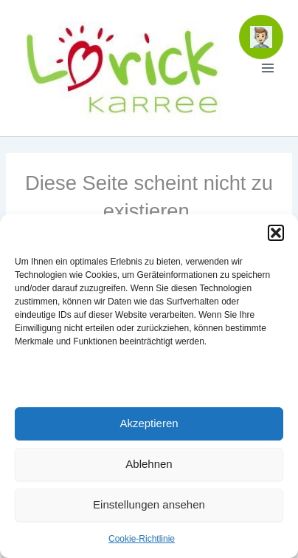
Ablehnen (148, 463)
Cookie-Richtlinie (141, 539)
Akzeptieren (148, 423)
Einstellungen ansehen (149, 504)
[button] (275, 232)
